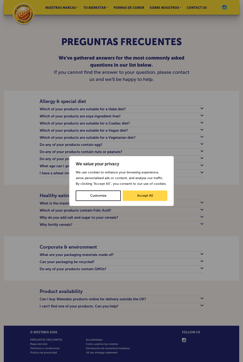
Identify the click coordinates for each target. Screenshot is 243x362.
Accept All (145, 196)
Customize (98, 196)
